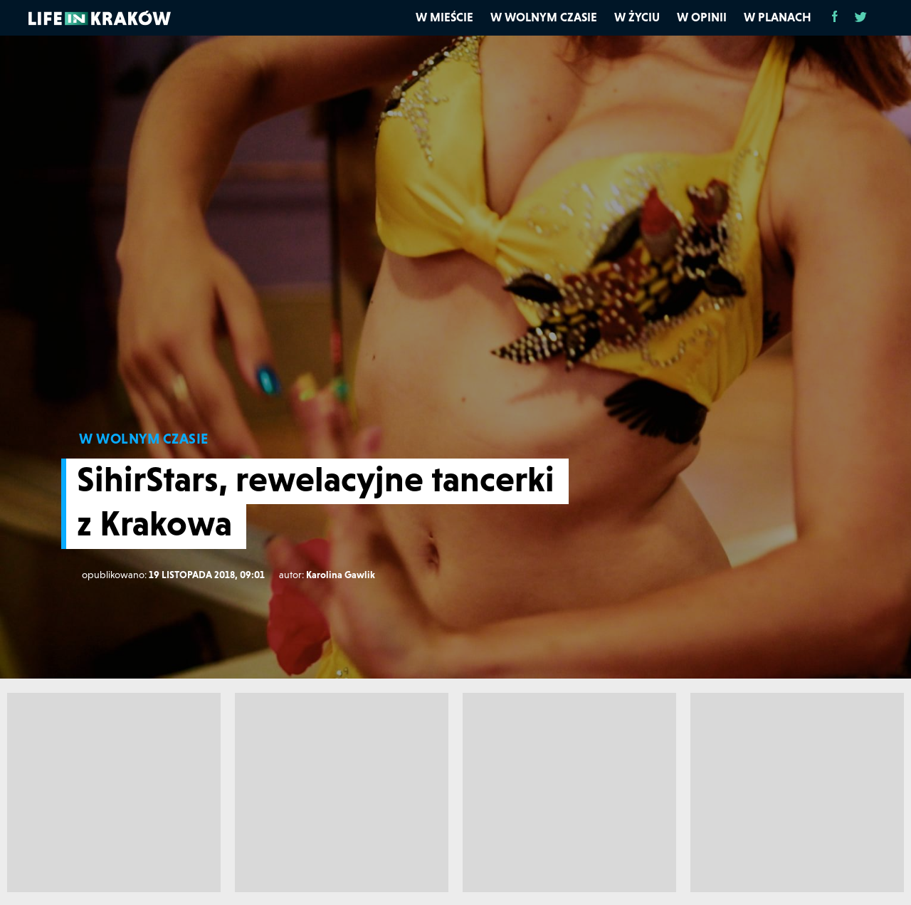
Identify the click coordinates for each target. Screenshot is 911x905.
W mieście (444, 17)
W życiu (637, 17)
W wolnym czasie (543, 17)
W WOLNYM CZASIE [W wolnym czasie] (144, 438)
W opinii (702, 17)
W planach (777, 17)
